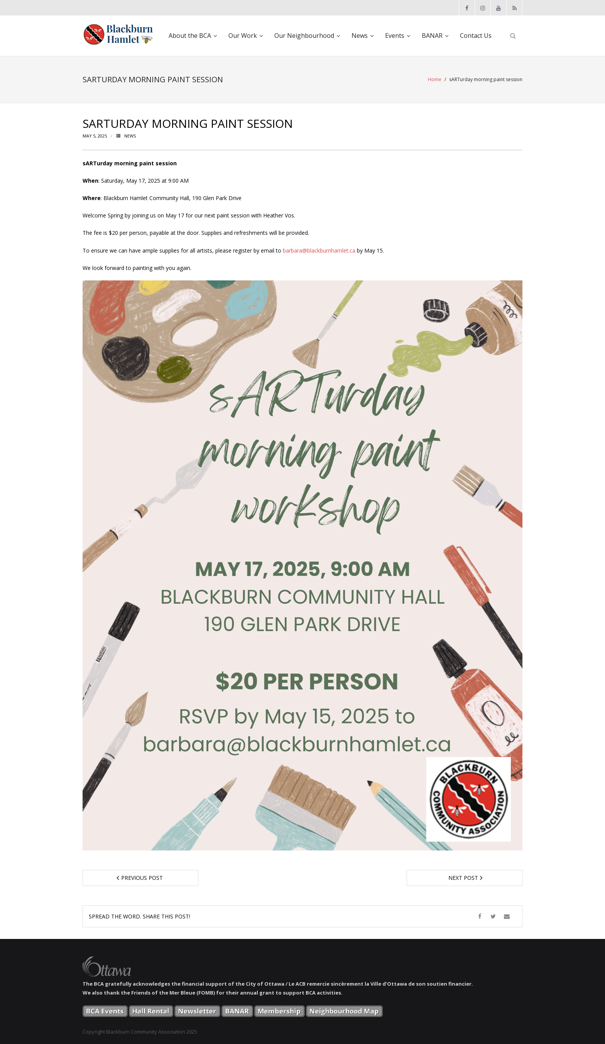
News (130, 136)
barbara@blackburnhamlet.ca (319, 250)
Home (434, 79)
